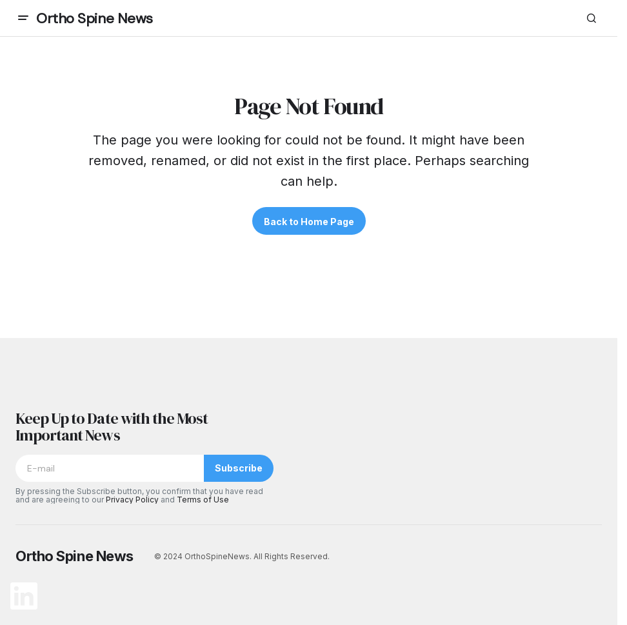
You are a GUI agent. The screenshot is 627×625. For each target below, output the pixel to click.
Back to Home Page (309, 221)
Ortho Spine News (94, 18)
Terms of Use (203, 499)
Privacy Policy (132, 499)
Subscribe (239, 467)
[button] (23, 18)
